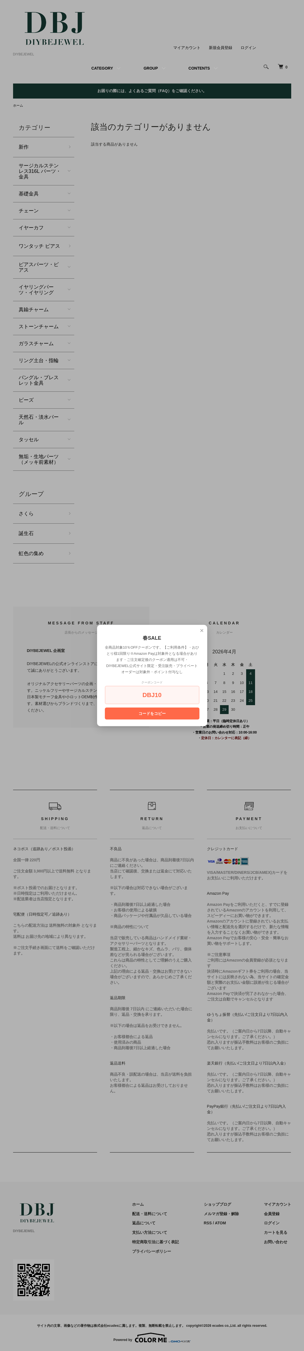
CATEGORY (102, 68)
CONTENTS (199, 68)
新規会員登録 (220, 47)
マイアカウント (187, 47)
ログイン (248, 47)
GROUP (151, 68)
